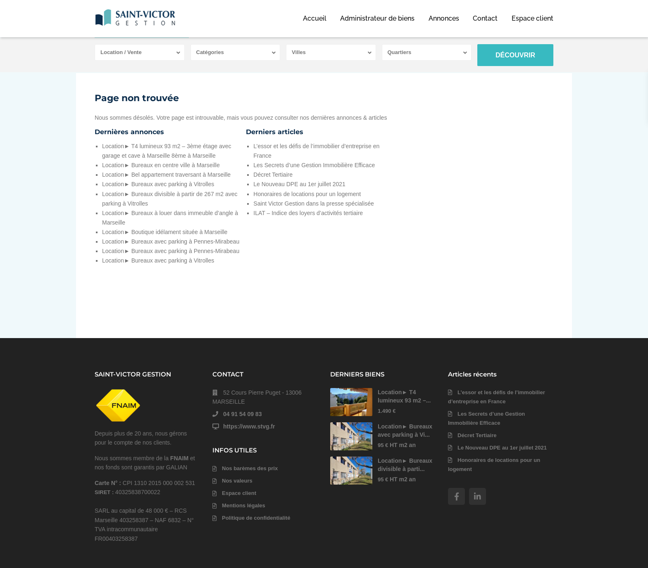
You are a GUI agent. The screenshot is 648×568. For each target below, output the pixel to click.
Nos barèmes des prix (250, 468)
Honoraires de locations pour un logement (307, 194)
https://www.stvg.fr (249, 426)
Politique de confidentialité (256, 518)
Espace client (532, 18)
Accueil (314, 18)
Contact (485, 18)
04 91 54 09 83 (242, 414)
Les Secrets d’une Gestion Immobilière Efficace (314, 165)
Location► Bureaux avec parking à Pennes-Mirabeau (170, 241)
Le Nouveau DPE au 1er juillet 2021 (299, 184)
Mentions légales (243, 505)
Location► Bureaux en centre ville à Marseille (161, 165)
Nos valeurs (237, 481)
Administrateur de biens (377, 18)
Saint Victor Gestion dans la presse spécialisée (313, 203)
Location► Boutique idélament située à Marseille (164, 232)
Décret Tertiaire (273, 174)
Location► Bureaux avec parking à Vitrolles (158, 184)
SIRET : (105, 492)
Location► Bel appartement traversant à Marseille (166, 174)
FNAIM (179, 458)
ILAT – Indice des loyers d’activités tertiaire (308, 213)
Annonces (444, 18)
